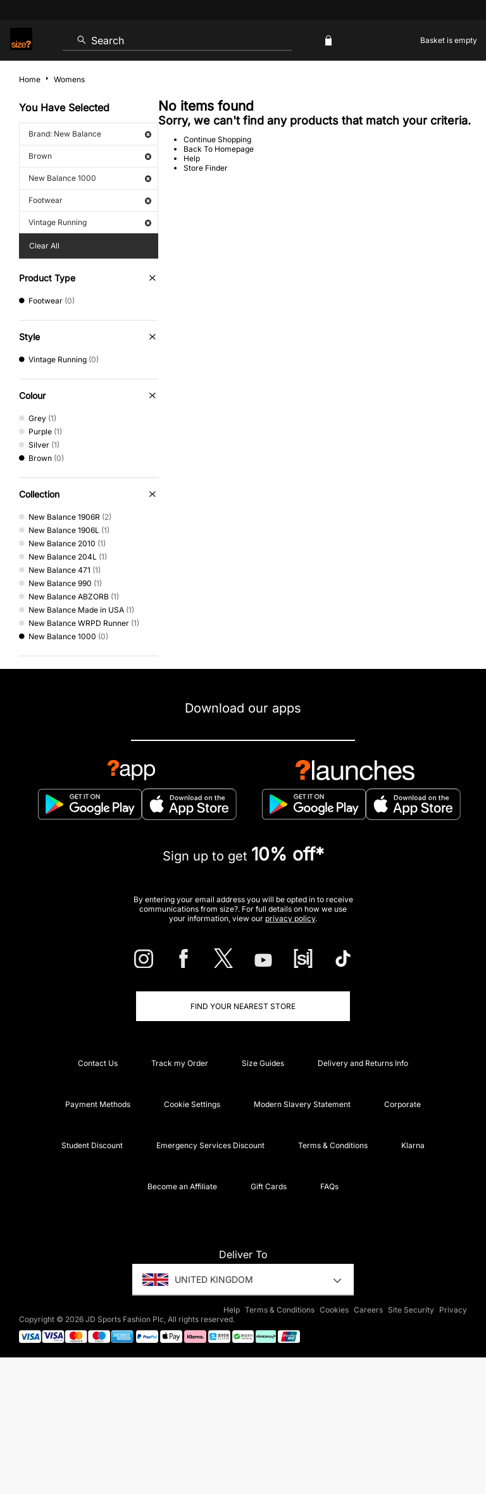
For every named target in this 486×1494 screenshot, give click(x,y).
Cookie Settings (192, 1104)
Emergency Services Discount (210, 1145)
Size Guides (263, 1063)
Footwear (89, 200)
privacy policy (290, 918)
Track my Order (179, 1063)
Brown (89, 156)
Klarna (413, 1145)
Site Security (411, 1309)
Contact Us (98, 1063)
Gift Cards (269, 1186)
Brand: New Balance (89, 133)
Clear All (44, 245)
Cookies (334, 1309)
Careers (368, 1309)
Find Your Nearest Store (243, 1006)
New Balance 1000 (89, 178)
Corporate (402, 1104)
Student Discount (92, 1145)
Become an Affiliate (182, 1186)
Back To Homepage (219, 149)
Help (192, 158)
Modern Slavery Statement (302, 1104)
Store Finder (206, 168)
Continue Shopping (217, 139)
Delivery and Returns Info (363, 1063)
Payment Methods (97, 1104)
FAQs (329, 1186)
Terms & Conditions (333, 1145)
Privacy (453, 1309)
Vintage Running (89, 222)
